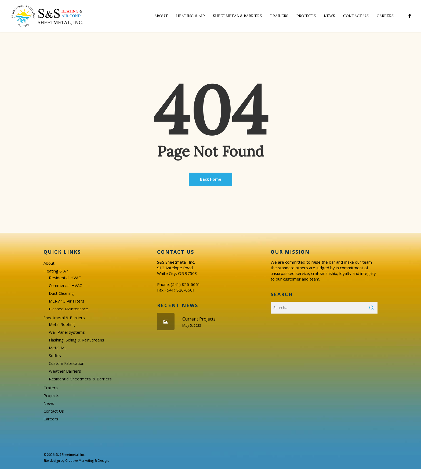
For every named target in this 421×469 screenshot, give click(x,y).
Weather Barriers (65, 371)
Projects (51, 395)
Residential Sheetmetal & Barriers (80, 378)
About (49, 263)
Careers (50, 418)
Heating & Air (55, 271)
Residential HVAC (65, 277)
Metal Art (57, 347)
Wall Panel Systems (67, 332)
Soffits (55, 355)
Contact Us (53, 411)
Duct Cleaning (61, 293)
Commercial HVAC (65, 285)
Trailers (50, 387)
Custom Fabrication (66, 363)
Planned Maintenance (68, 308)
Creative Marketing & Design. (87, 460)
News (48, 403)
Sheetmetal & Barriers (64, 317)
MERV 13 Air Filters (66, 301)
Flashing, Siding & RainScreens (76, 340)
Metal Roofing (62, 324)
